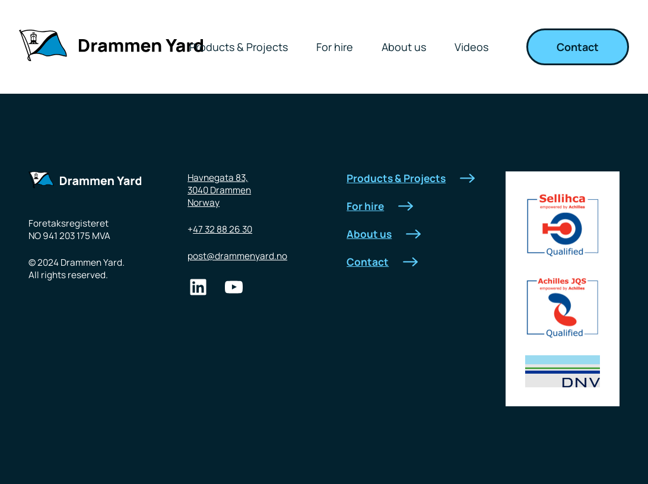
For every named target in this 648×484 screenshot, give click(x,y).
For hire (334, 47)
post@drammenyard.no (237, 256)
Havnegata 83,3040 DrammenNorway (219, 190)
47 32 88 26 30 (222, 229)
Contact (578, 47)
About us (404, 47)
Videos (471, 47)
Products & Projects (238, 47)
